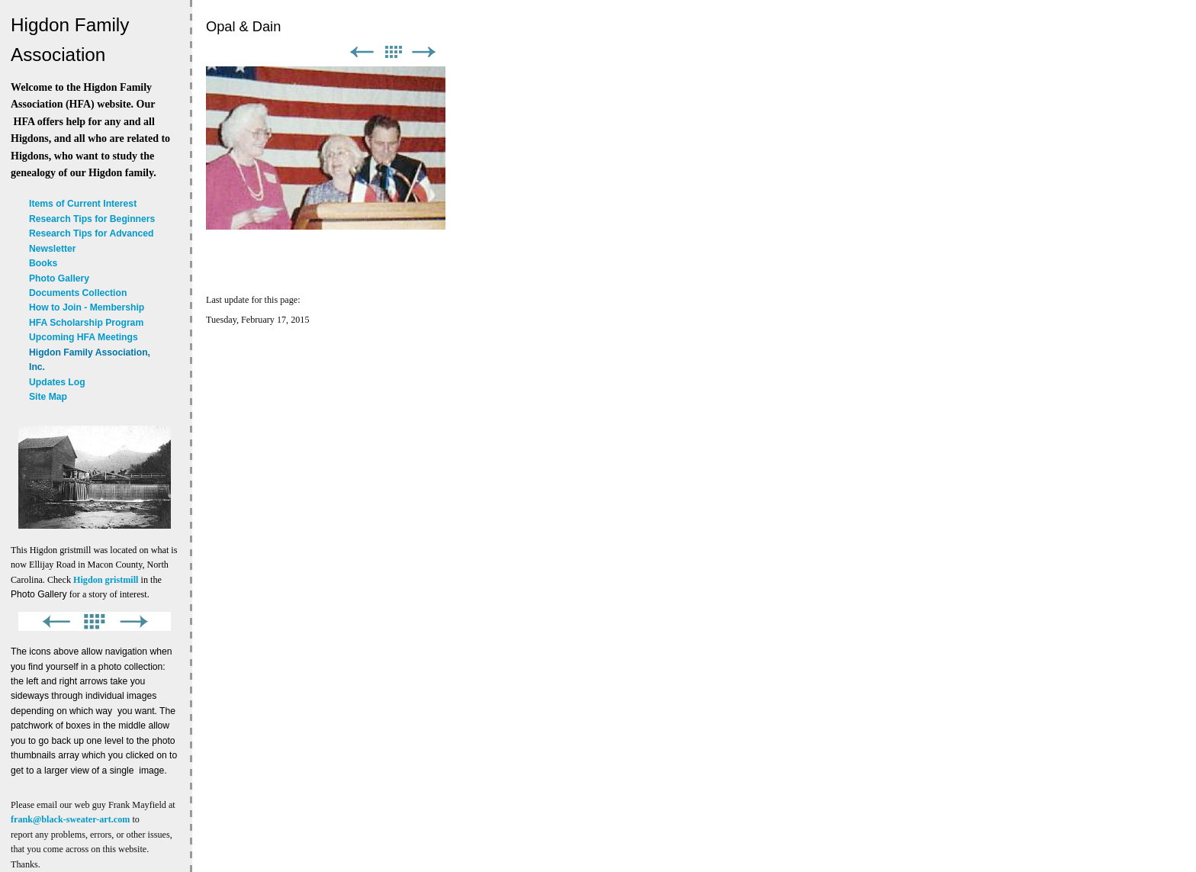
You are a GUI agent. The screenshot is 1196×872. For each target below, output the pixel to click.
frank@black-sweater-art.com (70, 819)
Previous (362, 52)
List (393, 52)
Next (424, 52)
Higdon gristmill (105, 579)
